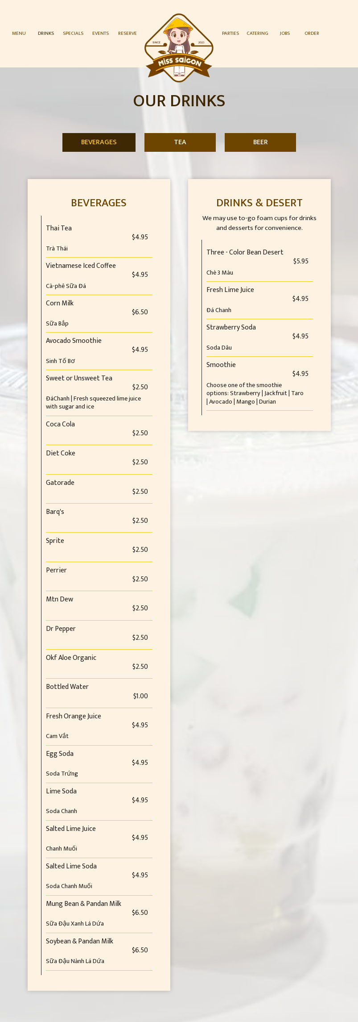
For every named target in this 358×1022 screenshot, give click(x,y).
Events (100, 33)
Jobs (285, 33)
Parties (230, 33)
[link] (179, 47)
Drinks (46, 33)
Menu (19, 33)
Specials (73, 33)
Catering (257, 33)
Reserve (127, 33)
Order (312, 33)
